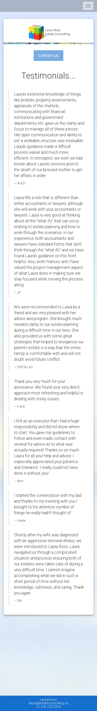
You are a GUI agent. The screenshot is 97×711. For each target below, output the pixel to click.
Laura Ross (48, 699)
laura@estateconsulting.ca (48, 703)
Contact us (50, 55)
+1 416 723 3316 (48, 707)
